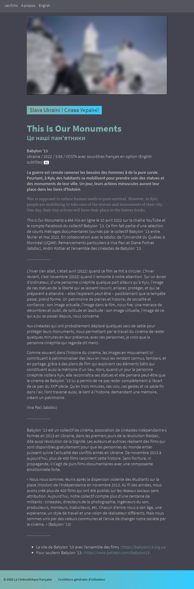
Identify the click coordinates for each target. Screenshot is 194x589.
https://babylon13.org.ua (144, 547)
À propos (28, 5)
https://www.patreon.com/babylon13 (117, 552)
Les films (11, 5)
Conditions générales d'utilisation (81, 579)
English (44, 5)
